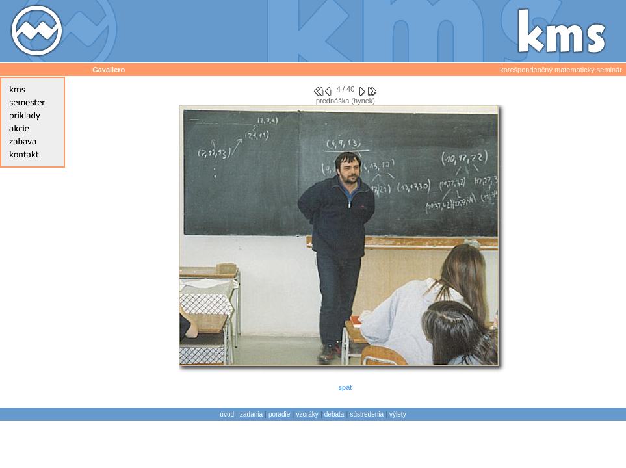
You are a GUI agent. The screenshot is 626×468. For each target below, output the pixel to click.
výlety (397, 414)
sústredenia (367, 414)
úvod (227, 414)
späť (346, 387)
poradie (279, 414)
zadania (251, 414)
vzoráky (307, 414)
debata (334, 414)
